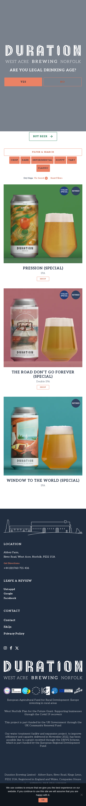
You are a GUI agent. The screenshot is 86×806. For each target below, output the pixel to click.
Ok (43, 800)
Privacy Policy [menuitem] (14, 633)
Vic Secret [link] (39, 178)
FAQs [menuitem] (7, 627)
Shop (43, 279)
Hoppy (60, 160)
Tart (71, 160)
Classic (43, 168)
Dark (25, 160)
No (62, 81)
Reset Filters (56, 178)
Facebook (10, 598)
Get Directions (11, 563)
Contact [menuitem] (9, 620)
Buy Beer (40, 136)
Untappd (9, 589)
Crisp (14, 160)
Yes (23, 81)
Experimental (42, 160)
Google (8, 593)
